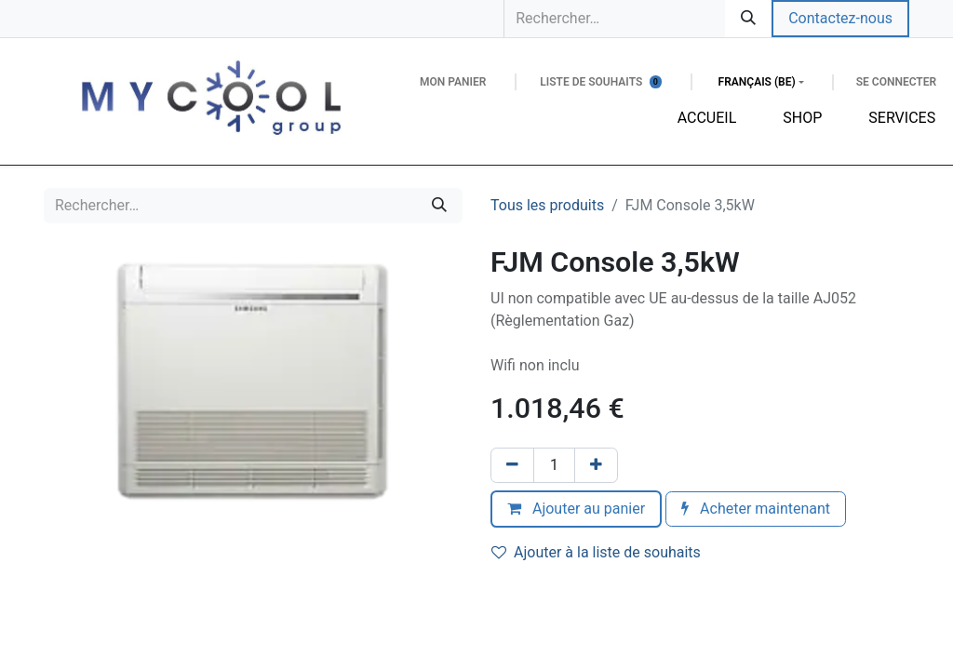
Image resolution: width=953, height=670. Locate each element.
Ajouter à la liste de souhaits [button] (596, 552)
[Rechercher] (748, 18)
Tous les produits (547, 205)
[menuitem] (707, 118)
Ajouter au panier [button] (576, 508)
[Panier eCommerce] (452, 82)
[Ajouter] (596, 465)
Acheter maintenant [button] (755, 508)
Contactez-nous (840, 18)
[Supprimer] (512, 465)
